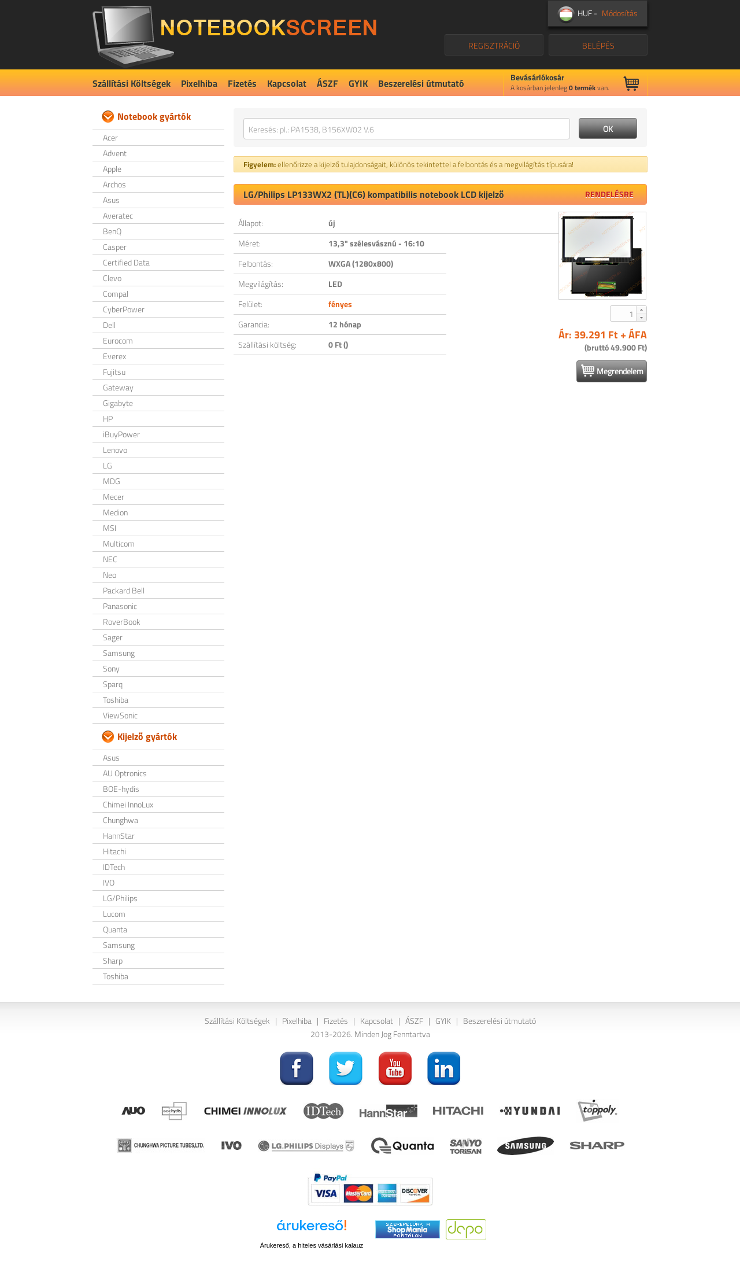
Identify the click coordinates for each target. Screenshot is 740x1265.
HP (108, 418)
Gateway (118, 387)
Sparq (113, 684)
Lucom (114, 914)
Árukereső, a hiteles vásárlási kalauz (312, 1245)
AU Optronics (125, 773)
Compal (115, 293)
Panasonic (120, 606)
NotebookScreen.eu (234, 34)
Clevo (112, 278)
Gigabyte (118, 403)
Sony (111, 668)
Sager (113, 637)
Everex (114, 356)
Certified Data (126, 262)
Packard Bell (124, 590)
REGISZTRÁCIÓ (494, 45)
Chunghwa (120, 820)
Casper (115, 247)
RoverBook (121, 621)
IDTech (114, 867)
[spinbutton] (624, 313)
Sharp (113, 960)
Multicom (119, 543)
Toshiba (115, 700)
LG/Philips (120, 898)
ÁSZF (327, 83)
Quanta (115, 929)
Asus (111, 200)
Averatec (118, 215)
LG (107, 465)
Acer (110, 137)
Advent (115, 153)
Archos (114, 184)
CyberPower (124, 309)
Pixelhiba (199, 83)
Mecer (113, 496)
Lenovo (115, 450)
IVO (108, 882)
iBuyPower (121, 434)
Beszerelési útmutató (421, 83)
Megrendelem (612, 370)
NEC (110, 559)
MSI (109, 528)
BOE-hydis (121, 789)
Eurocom (118, 340)
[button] (641, 309)
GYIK (358, 83)
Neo (109, 575)
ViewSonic (120, 715)
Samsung (119, 653)
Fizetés (242, 83)
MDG (111, 481)
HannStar (119, 835)
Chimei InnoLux (128, 804)
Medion (115, 512)
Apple (112, 169)
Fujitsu (114, 372)
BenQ (112, 231)
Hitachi (114, 851)
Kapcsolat (286, 83)
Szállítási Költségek (131, 83)
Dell (109, 325)
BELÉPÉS (598, 45)
